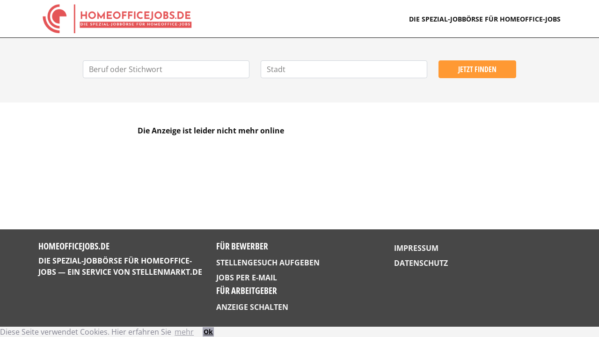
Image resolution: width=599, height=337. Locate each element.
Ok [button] (208, 331)
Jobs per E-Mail (246, 277)
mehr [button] (184, 332)
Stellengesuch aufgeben (268, 262)
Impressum (416, 248)
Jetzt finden (477, 69)
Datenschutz (421, 263)
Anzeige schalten (252, 307)
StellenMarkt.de (167, 272)
